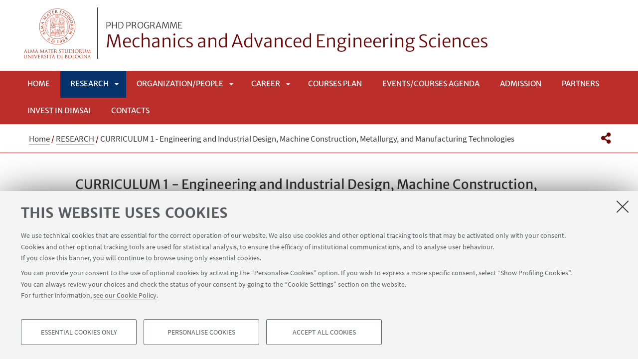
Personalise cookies (201, 332)
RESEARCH (89, 83)
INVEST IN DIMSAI (59, 110)
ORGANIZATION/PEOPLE (180, 83)
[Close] (623, 206)
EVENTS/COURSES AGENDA (430, 83)
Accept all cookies (324, 332)
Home (38, 83)
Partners (580, 83)
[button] (606, 138)
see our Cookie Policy (125, 295)
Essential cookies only (79, 332)
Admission (520, 83)
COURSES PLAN (335, 83)
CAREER (265, 83)
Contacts (130, 110)
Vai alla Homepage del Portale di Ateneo (57, 33)
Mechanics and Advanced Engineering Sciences (297, 36)
